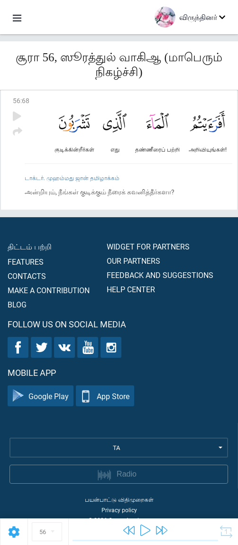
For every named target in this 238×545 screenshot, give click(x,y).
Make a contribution (49, 290)
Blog (17, 304)
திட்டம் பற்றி (30, 246)
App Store (105, 396)
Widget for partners (148, 246)
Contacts (27, 276)
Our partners (133, 261)
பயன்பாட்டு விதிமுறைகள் (119, 499)
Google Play (40, 396)
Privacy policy (119, 510)
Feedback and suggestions (160, 275)
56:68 (21, 100)
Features (26, 262)
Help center (131, 289)
